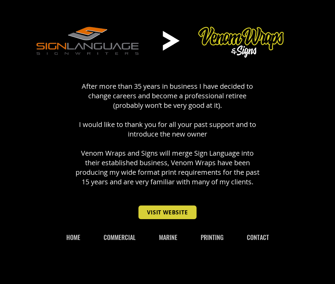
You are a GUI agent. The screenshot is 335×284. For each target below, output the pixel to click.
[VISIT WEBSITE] (167, 212)
